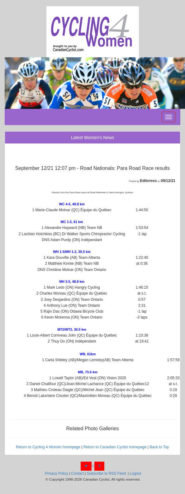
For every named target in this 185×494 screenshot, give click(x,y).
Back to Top (159, 447)
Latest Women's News (92, 137)
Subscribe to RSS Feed (106, 473)
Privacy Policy (56, 473)
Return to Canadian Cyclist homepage (115, 447)
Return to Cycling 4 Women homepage (48, 447)
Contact (77, 473)
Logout (135, 473)
